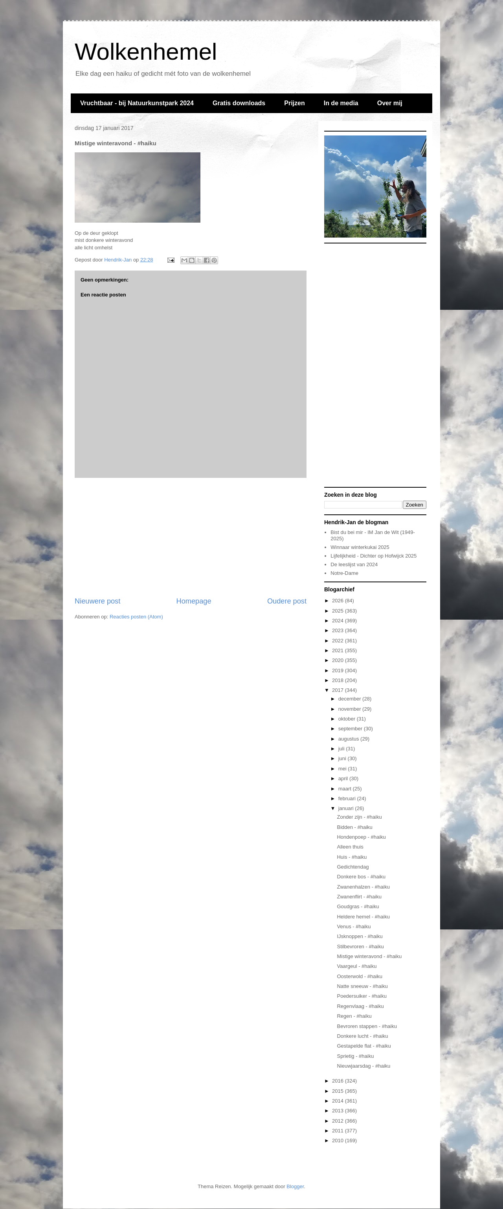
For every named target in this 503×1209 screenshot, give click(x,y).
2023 (338, 630)
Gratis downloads (239, 103)
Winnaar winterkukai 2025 (359, 547)
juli (342, 749)
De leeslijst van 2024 (354, 564)
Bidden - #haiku (354, 827)
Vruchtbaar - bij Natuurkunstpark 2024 (137, 103)
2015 (338, 1091)
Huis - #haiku (352, 857)
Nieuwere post (97, 601)
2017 (338, 690)
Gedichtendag (353, 867)
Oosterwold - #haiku (359, 976)
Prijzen (294, 103)
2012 (338, 1121)
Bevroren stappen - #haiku (367, 1026)
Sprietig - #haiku (355, 1056)
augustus (349, 739)
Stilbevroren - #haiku (360, 946)
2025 (338, 611)
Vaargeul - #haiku (356, 966)
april (343, 778)
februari (347, 798)
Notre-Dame (344, 573)
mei (343, 769)
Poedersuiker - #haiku (361, 996)
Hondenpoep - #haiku (361, 837)
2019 (338, 670)
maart (345, 789)
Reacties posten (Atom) (136, 617)
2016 (338, 1081)
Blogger (295, 1186)
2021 (338, 650)
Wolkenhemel (146, 51)
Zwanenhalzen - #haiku (363, 887)
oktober (347, 719)
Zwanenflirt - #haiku (359, 897)
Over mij (389, 103)
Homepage (193, 601)
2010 (338, 1140)
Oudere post (287, 601)
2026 (338, 601)
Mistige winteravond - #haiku (369, 956)
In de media (341, 103)
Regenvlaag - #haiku (360, 1006)
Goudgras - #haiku (358, 906)
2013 (338, 1111)
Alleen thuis (350, 847)
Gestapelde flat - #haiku (364, 1046)
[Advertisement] (191, 537)
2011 (338, 1131)
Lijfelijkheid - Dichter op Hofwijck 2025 (373, 556)
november (350, 709)
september (351, 729)
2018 (338, 680)
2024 (338, 621)
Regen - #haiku (354, 1016)
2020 (338, 660)
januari (346, 808)
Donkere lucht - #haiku (362, 1036)
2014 (338, 1101)
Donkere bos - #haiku (361, 877)
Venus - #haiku (354, 926)
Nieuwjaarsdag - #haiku (363, 1066)
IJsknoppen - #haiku (359, 936)
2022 (338, 641)
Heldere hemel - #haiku (363, 917)
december (350, 699)
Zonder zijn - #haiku (359, 817)
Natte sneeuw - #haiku (362, 986)
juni (343, 758)
